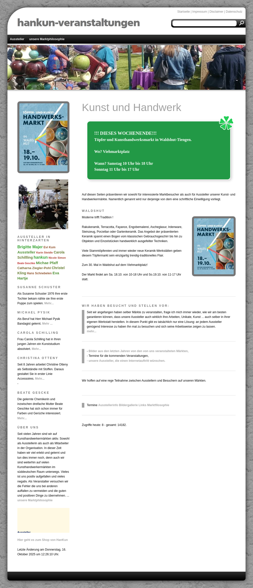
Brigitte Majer (30, 247)
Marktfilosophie (158, 405)
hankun (41, 257)
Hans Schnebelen (39, 273)
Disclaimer (216, 11)
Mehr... (49, 303)
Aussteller (17, 39)
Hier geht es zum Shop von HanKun (42, 540)
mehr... (91, 331)
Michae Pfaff (47, 263)
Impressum (199, 11)
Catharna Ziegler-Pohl (34, 268)
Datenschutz (234, 11)
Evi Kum (50, 247)
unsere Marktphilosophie (46, 39)
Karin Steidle (44, 252)
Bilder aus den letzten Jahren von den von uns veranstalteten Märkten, (139, 351)
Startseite (183, 11)
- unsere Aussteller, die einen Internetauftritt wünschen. (126, 361)
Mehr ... (47, 323)
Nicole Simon (57, 257)
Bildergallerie (128, 405)
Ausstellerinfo (108, 405)
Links (142, 405)
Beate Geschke (26, 263)
